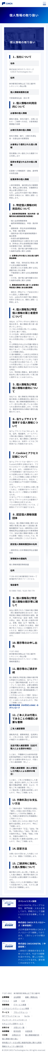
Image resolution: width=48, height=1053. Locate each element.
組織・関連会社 (31, 997)
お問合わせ (16, 1035)
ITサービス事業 (20, 1005)
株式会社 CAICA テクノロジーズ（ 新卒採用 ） (31, 924)
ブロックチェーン (21, 1012)
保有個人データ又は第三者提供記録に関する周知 (21, 1042)
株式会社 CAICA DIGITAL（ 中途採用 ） (32, 945)
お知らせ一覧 (19, 1027)
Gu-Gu (27, 1016)
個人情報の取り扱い (10, 1039)
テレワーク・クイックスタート (14, 1020)
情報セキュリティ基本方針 (12, 1046)
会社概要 (17, 997)
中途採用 (28, 1031)
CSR (23, 1001)
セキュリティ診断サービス (12, 1023)
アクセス (5, 1001)
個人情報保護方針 (32, 1035)
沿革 (15, 1001)
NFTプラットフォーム (11, 1016)
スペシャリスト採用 (27, 901)
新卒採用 (17, 1031)
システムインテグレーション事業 (15, 1008)
